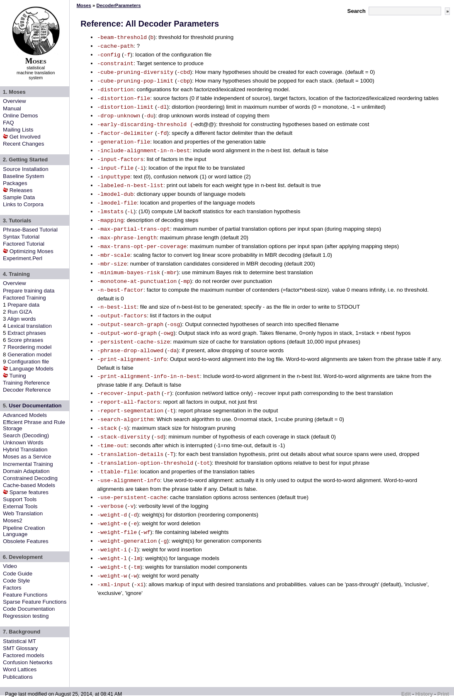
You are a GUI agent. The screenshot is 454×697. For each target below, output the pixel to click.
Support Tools (19, 499)
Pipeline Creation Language (24, 531)
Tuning (18, 376)
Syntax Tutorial (21, 237)
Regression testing (26, 616)
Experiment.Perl (22, 258)
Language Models (31, 369)
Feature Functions (25, 595)
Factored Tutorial (23, 244)
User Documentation (35, 405)
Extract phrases (26, 333)
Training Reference (26, 383)
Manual (12, 108)
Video (10, 566)
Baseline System (23, 176)
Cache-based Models (29, 485)
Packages (15, 183)
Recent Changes (23, 144)
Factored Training (24, 298)
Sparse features (29, 492)
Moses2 (12, 520)
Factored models (23, 655)
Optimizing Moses (31, 251)
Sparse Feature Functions (34, 602)
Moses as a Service (27, 456)
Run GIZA (19, 312)
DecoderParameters (119, 5)
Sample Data (19, 197)
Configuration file (28, 361)
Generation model (29, 354)
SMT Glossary (20, 648)
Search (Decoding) (26, 435)
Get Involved (25, 137)
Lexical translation (29, 326)
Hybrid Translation (25, 449)
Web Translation (23, 513)
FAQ (8, 122)
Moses (84, 5)
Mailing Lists (18, 130)
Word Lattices (19, 669)
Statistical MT (19, 641)
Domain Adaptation (26, 471)
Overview (14, 101)
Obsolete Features (26, 541)
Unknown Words (23, 442)
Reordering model (29, 347)
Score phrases (25, 340)
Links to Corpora (23, 204)
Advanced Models (25, 415)
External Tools (20, 506)
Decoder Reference (27, 390)
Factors (12, 588)
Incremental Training (28, 464)
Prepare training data (28, 291)
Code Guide (17, 573)
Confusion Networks (27, 662)
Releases (21, 190)
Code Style (16, 581)
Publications (18, 677)
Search (356, 11)
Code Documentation (29, 609)
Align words (21, 319)
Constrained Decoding (30, 478)
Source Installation (26, 169)
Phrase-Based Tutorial (30, 230)
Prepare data (23, 305)
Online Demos (20, 115)
